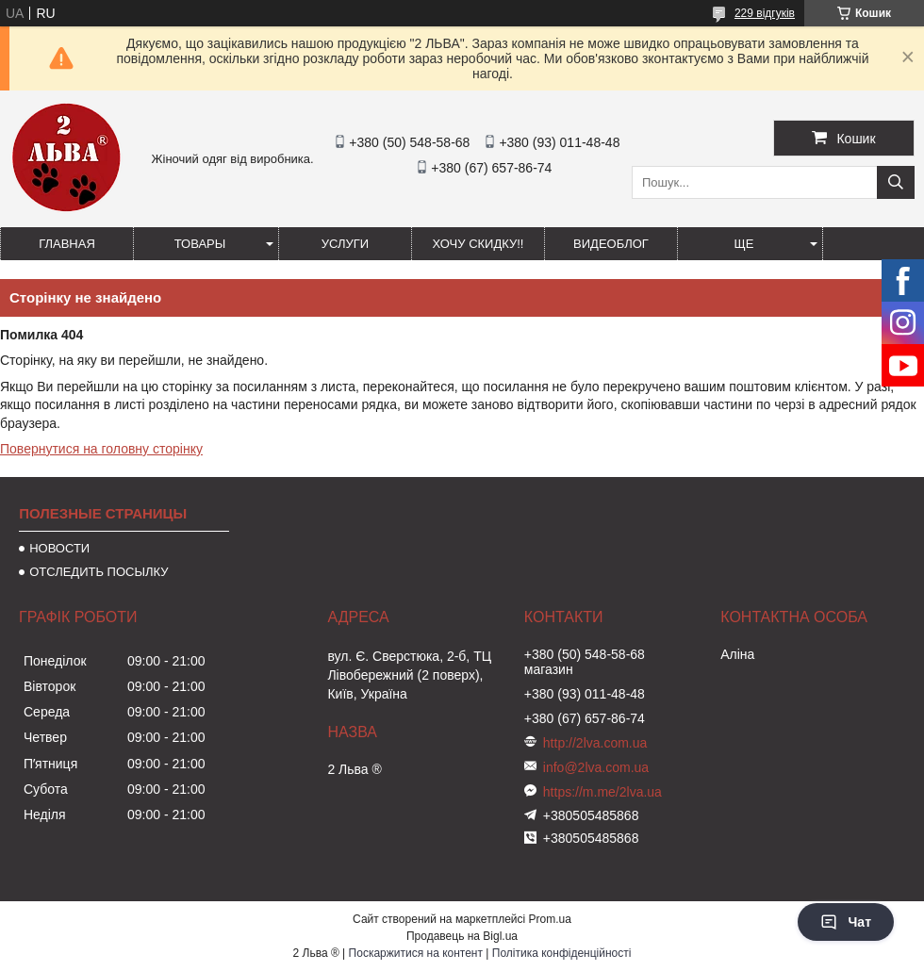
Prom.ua (550, 919)
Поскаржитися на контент (416, 953)
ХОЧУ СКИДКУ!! (478, 244)
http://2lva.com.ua (595, 742)
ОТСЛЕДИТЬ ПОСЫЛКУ (98, 572)
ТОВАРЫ (200, 244)
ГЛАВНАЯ (67, 244)
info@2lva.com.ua (596, 767)
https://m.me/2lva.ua (602, 791)
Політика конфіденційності (562, 953)
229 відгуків (764, 13)
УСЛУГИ (345, 244)
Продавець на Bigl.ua (462, 936)
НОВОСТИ (59, 548)
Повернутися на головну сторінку (101, 448)
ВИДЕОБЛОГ (611, 244)
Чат (845, 921)
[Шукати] (896, 182)
